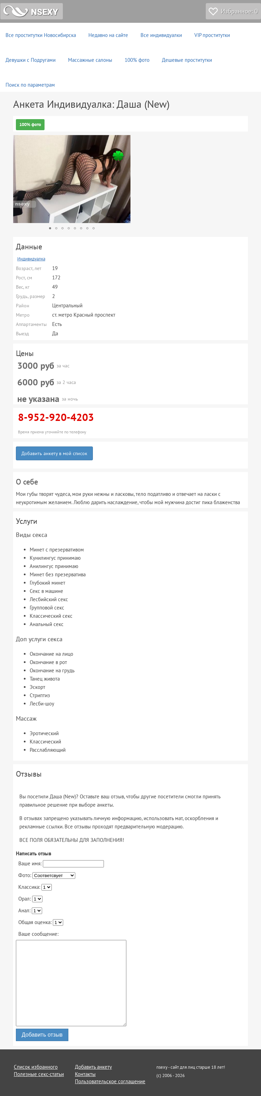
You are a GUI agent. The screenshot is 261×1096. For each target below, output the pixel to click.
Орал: (30, 898)
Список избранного (36, 1067)
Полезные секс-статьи (39, 1074)
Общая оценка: (40, 922)
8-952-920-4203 (56, 417)
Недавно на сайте (108, 35)
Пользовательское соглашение (110, 1081)
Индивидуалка (31, 259)
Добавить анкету (93, 1067)
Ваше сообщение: (38, 934)
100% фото (137, 60)
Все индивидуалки (161, 35)
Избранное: (239, 11)
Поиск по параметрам (30, 84)
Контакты (85, 1074)
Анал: (30, 910)
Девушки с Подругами (31, 60)
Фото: (46, 875)
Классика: (35, 887)
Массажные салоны (90, 60)
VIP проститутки (212, 35)
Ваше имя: (61, 863)
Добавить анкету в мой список (54, 453)
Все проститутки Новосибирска (41, 35)
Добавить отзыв (42, 1035)
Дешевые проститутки (187, 60)
